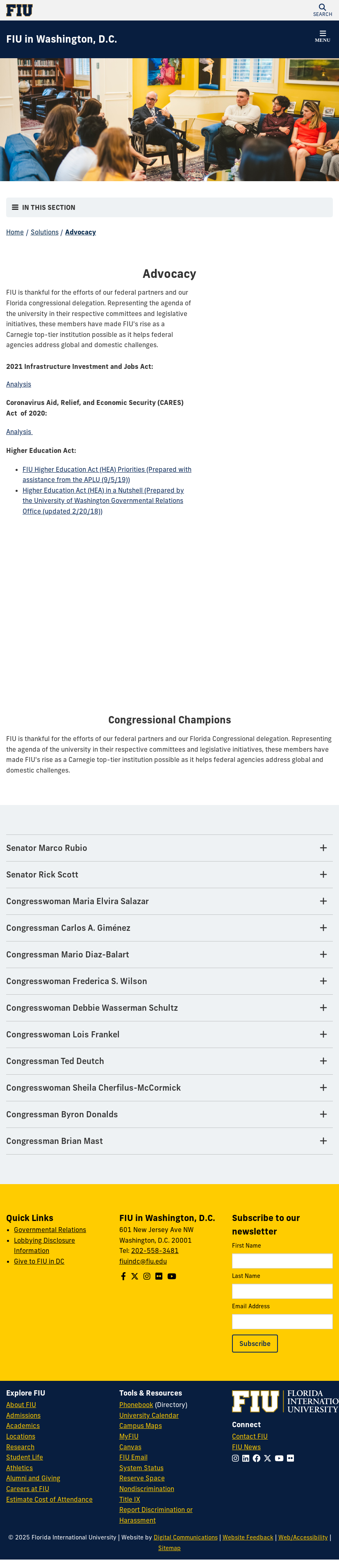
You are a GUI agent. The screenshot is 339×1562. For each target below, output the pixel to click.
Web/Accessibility (303, 1537)
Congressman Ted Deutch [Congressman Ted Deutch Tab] (55, 1061)
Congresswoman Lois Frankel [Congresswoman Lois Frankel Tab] (63, 1034)
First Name (282, 1255)
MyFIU (129, 1436)
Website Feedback (248, 1537)
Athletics (19, 1468)
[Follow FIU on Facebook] (258, 1458)
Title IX (129, 1499)
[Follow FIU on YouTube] (281, 1458)
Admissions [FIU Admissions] (23, 1415)
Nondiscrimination (146, 1489)
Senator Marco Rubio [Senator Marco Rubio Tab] (46, 848)
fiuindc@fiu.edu (143, 1261)
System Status (141, 1468)
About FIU (21, 1405)
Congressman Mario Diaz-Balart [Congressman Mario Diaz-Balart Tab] (67, 954)
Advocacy (80, 232)
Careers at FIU (27, 1489)
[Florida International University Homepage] (88, 10)
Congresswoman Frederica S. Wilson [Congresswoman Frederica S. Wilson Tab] (76, 981)
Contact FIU (250, 1436)
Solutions (45, 232)
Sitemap (169, 1548)
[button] (322, 10)
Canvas (130, 1447)
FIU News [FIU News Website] (246, 1447)
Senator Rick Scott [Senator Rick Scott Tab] (42, 874)
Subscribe (255, 1343)
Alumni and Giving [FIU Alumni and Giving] (33, 1478)
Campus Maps (140, 1425)
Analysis (19, 431)
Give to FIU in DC (39, 1261)
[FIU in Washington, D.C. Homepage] (61, 39)
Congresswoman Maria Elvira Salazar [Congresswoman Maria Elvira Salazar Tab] (77, 901)
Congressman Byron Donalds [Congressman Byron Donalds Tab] (62, 1114)
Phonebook (136, 1405)
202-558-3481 (155, 1250)
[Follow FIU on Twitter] (269, 1458)
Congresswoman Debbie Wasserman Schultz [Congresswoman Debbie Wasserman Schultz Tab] (92, 1008)
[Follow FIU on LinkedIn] (247, 1458)
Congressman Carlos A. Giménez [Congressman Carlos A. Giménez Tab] (68, 928)
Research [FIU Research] (20, 1447)
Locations (20, 1436)
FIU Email (133, 1457)
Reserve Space (142, 1478)
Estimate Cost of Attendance (49, 1499)
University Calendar (149, 1415)
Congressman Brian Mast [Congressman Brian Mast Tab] (54, 1141)
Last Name (282, 1285)
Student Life (24, 1457)
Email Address (282, 1316)
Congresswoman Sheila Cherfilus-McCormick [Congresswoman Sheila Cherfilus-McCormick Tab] (93, 1087)
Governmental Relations (50, 1229)
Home (15, 232)
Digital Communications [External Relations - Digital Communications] (186, 1537)
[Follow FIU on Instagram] (237, 1458)
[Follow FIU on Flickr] (292, 1458)
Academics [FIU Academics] (23, 1425)
